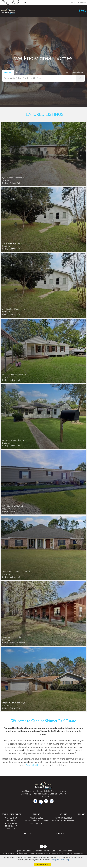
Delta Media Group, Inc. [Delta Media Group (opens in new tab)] (60, 853)
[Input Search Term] (43, 78)
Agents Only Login (23, 851)
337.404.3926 (43, 796)
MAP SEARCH (11, 829)
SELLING (63, 814)
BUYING (36, 814)
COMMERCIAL (11, 823)
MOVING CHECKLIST (63, 818)
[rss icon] (52, 801)
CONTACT (60, 834)
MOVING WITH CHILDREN (63, 821)
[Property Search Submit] (80, 78)
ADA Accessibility (64, 851)
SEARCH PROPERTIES (11, 814)
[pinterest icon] (46, 801)
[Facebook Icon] (3, 2)
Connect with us (33, 765)
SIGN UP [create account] (72, 2)
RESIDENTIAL (11, 821)
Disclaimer (37, 851)
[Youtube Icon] (8, 3)
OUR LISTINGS (11, 818)
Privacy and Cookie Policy (60, 860)
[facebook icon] (35, 801)
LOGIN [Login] (83, 2)
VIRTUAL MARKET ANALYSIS (36, 821)
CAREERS (27, 834)
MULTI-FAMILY (11, 826)
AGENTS (81, 814)
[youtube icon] (41, 802)
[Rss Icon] (18, 2)
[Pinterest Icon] (13, 2)
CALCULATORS (36, 823)
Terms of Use (49, 851)
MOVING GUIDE (36, 818)
